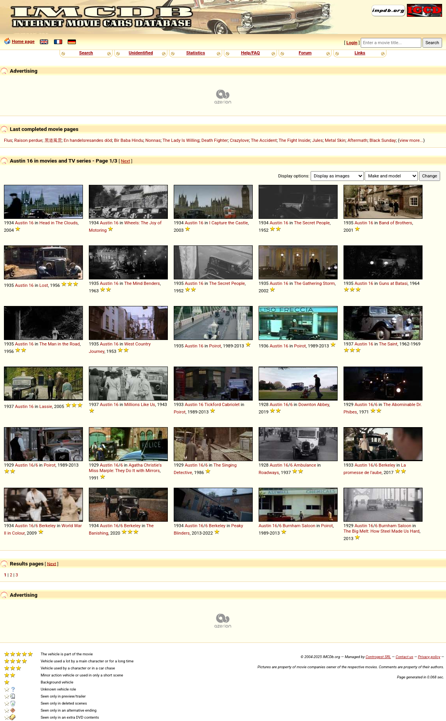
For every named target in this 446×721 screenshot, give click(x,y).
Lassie (46, 406)
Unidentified (141, 52)
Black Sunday (382, 140)
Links (359, 52)
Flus (8, 140)
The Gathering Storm (314, 283)
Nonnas (152, 140)
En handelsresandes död (88, 140)
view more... (411, 140)
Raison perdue (28, 140)
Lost (44, 285)
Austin (21, 222)
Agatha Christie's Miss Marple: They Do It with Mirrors (125, 467)
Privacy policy (429, 657)
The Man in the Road (59, 344)
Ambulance (305, 465)
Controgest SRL (378, 657)
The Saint (388, 344)
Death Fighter (214, 140)
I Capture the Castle (228, 222)
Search (86, 52)
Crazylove (239, 140)
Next (125, 161)
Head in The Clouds (59, 222)
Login (351, 42)
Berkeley (387, 465)
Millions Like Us (139, 404)
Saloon (308, 525)
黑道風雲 (53, 140)
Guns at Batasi (393, 283)
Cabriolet (230, 404)
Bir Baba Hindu (128, 140)
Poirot (215, 346)
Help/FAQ (250, 52)
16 (31, 222)
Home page (23, 41)
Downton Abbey (314, 404)
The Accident (264, 140)
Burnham (292, 525)
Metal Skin (335, 140)
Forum (305, 52)
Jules (317, 140)
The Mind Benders (142, 283)
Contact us (404, 657)
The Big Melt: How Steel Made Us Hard (381, 531)
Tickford (213, 404)
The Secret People (311, 222)
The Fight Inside (294, 140)
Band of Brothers (395, 222)
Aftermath (357, 140)
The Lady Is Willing (180, 140)
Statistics (195, 52)
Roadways (269, 472)
